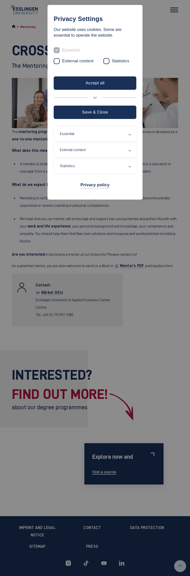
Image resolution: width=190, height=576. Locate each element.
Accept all (95, 83)
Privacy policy (95, 185)
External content (78, 61)
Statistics (120, 61)
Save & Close (95, 112)
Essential (71, 50)
